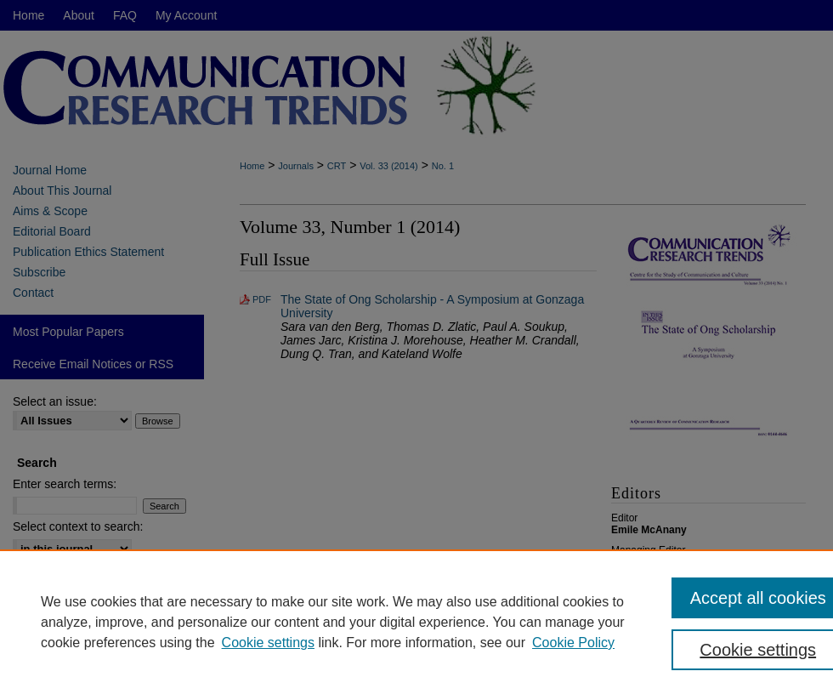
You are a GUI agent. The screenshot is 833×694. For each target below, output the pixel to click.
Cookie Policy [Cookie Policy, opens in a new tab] (573, 642)
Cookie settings (268, 642)
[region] (416, 621)
